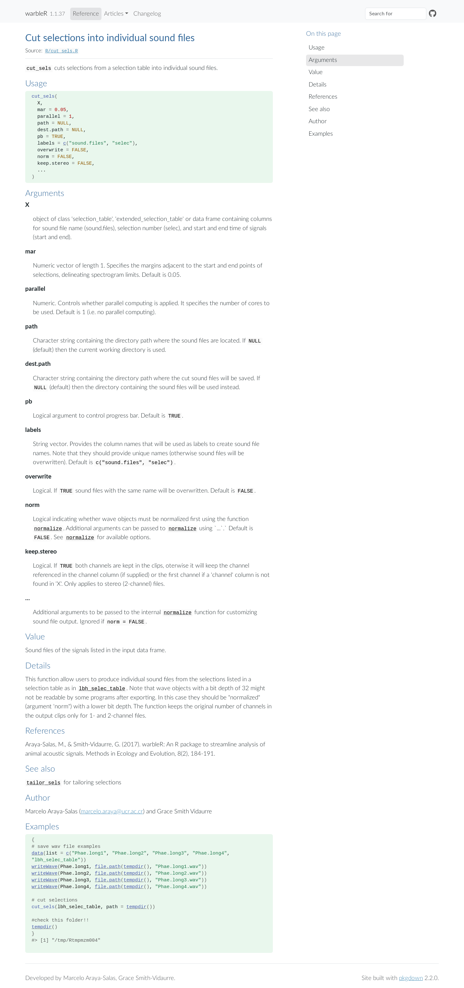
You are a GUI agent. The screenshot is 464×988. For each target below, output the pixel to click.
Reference (86, 14)
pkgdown (411, 978)
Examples (321, 134)
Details (317, 85)
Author (318, 121)
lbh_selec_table (102, 689)
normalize (48, 529)
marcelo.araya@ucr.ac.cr (112, 812)
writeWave (44, 867)
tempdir (133, 867)
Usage (317, 48)
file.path (108, 867)
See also (319, 109)
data (37, 853)
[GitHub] (432, 14)
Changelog (147, 14)
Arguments (323, 60)
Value (316, 72)
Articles (113, 14)
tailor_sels (43, 783)
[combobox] (395, 14)
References (323, 97)
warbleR (36, 14)
